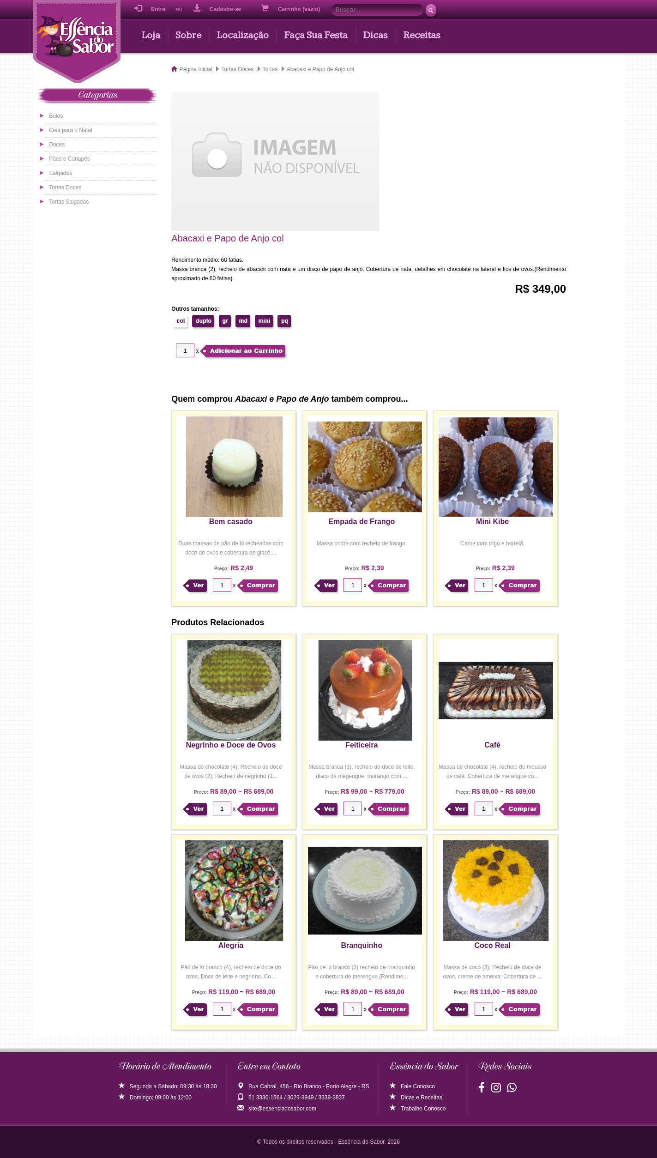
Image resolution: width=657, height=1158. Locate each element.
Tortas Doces (65, 187)
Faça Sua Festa (316, 35)
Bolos (56, 116)
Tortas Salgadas (69, 202)
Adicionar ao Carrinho (246, 350)
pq (284, 321)
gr (226, 321)
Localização (243, 35)
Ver (198, 585)
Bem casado (231, 521)
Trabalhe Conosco (418, 1108)
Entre (149, 8)
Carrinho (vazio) (291, 8)
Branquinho (361, 945)
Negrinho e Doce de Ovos (231, 745)
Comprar (261, 585)
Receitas (421, 35)
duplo (203, 321)
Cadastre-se (217, 8)
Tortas (270, 69)
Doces (57, 144)
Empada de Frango (361, 521)
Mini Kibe (492, 521)
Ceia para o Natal (70, 130)
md (243, 321)
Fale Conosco (412, 1086)
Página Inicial (195, 69)
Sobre (188, 35)
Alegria (230, 945)
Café (492, 745)
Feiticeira (361, 745)
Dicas (375, 35)
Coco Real (493, 945)
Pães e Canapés (69, 159)
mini (265, 321)
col (180, 321)
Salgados (60, 173)
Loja (150, 35)
